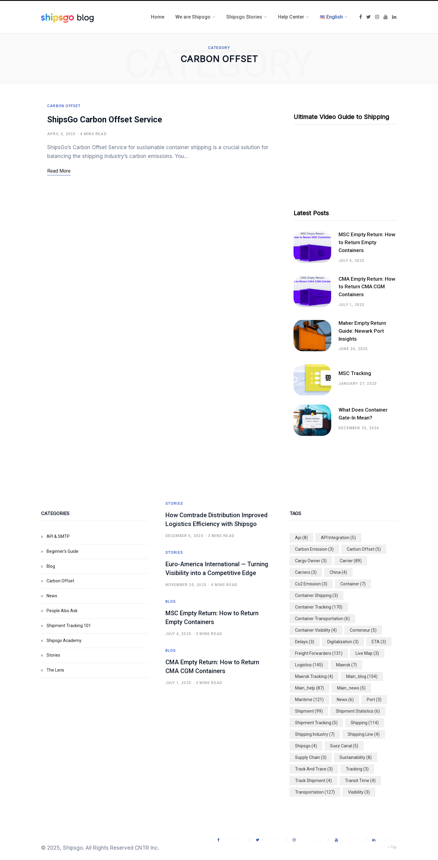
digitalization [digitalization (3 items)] (343, 641)
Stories (53, 655)
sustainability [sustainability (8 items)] (355, 757)
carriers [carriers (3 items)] (306, 572)
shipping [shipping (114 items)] (365, 722)
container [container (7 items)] (353, 583)
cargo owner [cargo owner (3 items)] (311, 560)
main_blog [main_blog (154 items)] (361, 676)
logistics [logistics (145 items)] (309, 664)
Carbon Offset (64, 106)
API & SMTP (58, 536)
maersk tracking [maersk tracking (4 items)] (314, 676)
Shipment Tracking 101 (69, 625)
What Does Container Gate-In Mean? (363, 414)
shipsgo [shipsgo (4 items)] (306, 745)
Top (392, 847)
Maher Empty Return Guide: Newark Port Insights (362, 331)
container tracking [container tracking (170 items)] (318, 607)
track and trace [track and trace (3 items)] (314, 769)
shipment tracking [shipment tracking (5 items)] (316, 722)
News (52, 595)
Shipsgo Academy (64, 640)
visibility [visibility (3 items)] (359, 792)
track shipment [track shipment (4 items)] (313, 780)
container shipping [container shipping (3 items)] (316, 595)
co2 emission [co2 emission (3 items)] (311, 583)
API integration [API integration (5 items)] (338, 537)
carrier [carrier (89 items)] (351, 560)
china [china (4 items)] (338, 572)
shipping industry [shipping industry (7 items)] (315, 734)
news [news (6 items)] (345, 699)
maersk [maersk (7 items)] (346, 664)
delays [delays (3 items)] (304, 641)
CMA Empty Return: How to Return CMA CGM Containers (367, 287)
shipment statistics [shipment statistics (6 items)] (358, 711)
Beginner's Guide (62, 551)
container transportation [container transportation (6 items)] (322, 618)
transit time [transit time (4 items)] (360, 780)
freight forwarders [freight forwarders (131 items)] (318, 653)
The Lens (55, 670)
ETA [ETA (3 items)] (379, 641)
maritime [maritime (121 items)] (309, 699)
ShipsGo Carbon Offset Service (104, 120)
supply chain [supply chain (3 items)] (310, 757)
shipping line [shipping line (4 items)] (364, 734)
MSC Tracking (355, 373)
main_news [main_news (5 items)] (351, 688)
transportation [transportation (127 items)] (315, 792)
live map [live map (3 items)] (367, 653)
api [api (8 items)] (301, 537)
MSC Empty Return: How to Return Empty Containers (367, 242)
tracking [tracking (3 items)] (357, 769)
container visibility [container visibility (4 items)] (316, 630)
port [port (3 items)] (374, 699)
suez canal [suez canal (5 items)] (344, 745)
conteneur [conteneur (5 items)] (363, 630)
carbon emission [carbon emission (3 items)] (314, 549)
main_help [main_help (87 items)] (309, 688)
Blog (51, 566)
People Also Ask (62, 610)
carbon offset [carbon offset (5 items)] (364, 549)
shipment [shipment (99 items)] (309, 711)
